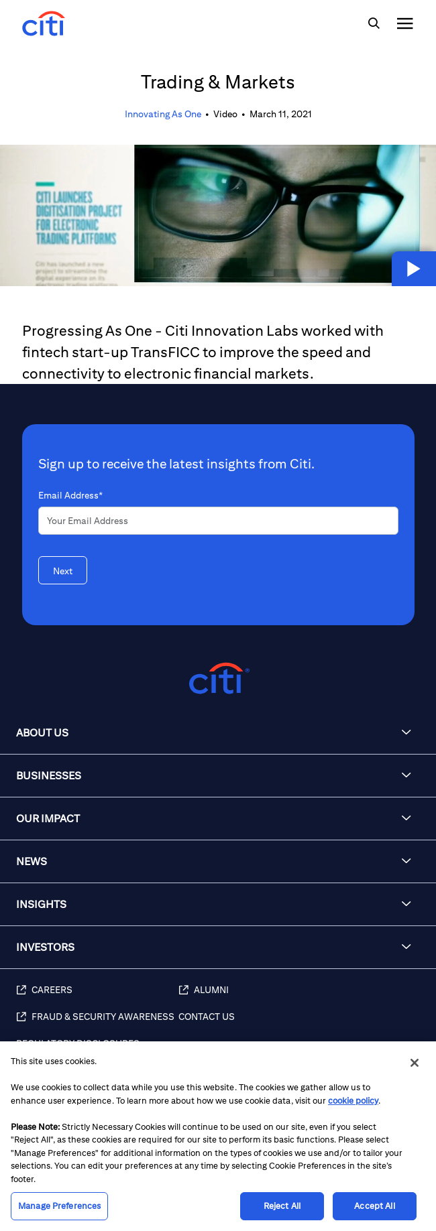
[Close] (414, 1063)
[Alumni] (300, 997)
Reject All (282, 1206)
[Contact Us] (300, 1024)
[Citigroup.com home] (218, 678)
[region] (218, 1136)
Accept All (374, 1206)
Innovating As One (163, 114)
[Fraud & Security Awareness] (97, 1024)
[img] (373, 23)
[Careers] (97, 997)
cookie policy (353, 1101)
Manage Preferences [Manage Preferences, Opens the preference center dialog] (59, 1206)
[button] (414, 268)
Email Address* (70, 495)
